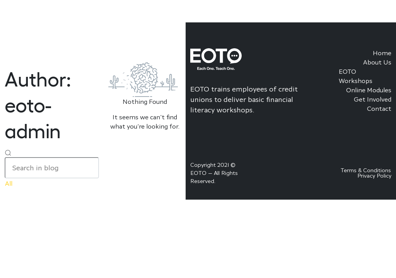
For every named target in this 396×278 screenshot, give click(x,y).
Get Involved (372, 99)
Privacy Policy (374, 175)
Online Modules (368, 90)
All (8, 183)
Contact (379, 108)
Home (382, 53)
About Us (377, 62)
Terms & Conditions (366, 170)
